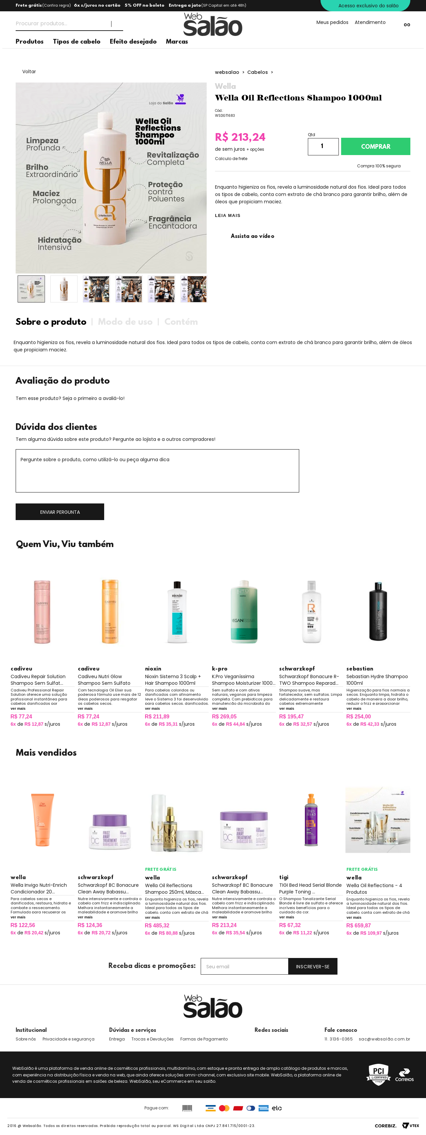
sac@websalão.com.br (384, 1039)
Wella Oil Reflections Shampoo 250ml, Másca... (174, 888)
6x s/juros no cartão (97, 5)
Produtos (30, 53)
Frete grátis (29, 5)
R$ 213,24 (224, 925)
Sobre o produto (51, 322)
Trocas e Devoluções (152, 1039)
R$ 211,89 (157, 716)
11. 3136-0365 (338, 1039)
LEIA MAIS (228, 215)
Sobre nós (26, 1039)
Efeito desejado (133, 53)
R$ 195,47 (291, 716)
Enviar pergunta (60, 512)
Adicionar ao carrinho (375, 146)
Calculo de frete (231, 158)
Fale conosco (340, 1031)
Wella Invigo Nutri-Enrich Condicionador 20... (39, 888)
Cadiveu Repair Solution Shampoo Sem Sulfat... (38, 679)
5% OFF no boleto (144, 5)
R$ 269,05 (224, 716)
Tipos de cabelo (77, 53)
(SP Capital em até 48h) (223, 5)
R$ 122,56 (22, 925)
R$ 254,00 (358, 716)
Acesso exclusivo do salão (368, 5)
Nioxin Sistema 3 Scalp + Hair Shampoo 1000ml (173, 679)
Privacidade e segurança (69, 1039)
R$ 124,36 (90, 925)
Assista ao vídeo (244, 237)
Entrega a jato (185, 5)
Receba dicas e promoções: (152, 966)
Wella (225, 87)
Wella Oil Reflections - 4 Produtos (374, 888)
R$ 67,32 (290, 925)
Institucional (31, 1031)
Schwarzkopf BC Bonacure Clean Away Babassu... (108, 888)
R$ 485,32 (157, 925)
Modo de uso (125, 322)
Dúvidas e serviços (132, 1031)
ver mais (18, 708)
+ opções (255, 149)
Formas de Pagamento (204, 1039)
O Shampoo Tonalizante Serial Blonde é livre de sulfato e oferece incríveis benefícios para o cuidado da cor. (311, 905)
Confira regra (56, 5)
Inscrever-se (313, 966)
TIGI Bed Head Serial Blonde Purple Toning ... (310, 888)
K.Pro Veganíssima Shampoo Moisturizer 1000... (244, 679)
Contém (181, 322)
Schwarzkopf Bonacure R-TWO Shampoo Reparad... (309, 679)
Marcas (177, 53)
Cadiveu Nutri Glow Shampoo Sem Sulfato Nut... (104, 679)
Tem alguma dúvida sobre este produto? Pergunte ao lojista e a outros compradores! (115, 439)
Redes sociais (271, 1031)
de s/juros (35, 724)
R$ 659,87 (358, 925)
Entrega (117, 1039)
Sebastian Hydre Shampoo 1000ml (377, 679)
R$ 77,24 (21, 716)
